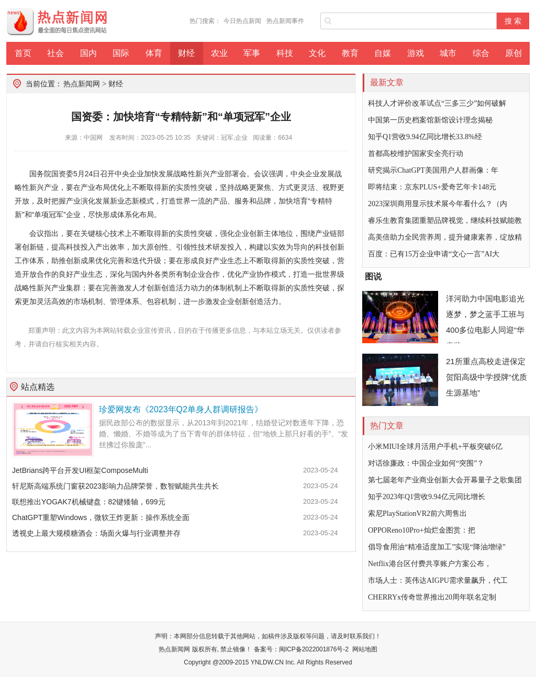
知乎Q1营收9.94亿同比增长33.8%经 (425, 137)
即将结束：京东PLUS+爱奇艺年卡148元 (432, 187)
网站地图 (364, 649)
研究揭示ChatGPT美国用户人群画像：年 (433, 170)
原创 (513, 53)
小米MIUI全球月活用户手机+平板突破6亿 (435, 446)
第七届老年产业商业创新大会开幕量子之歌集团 (445, 480)
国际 (121, 53)
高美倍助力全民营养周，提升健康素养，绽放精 (445, 237)
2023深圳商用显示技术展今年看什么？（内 (437, 204)
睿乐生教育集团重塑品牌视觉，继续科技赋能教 (445, 220)
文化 (317, 53)
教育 (350, 53)
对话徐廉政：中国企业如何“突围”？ (426, 463)
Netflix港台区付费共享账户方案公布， (430, 564)
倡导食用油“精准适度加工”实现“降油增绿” (437, 547)
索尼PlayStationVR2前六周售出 (417, 513)
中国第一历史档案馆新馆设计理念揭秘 (430, 120)
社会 (55, 53)
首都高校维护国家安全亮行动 (415, 153)
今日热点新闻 (242, 21)
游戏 (415, 53)
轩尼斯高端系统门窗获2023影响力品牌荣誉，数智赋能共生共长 (115, 486)
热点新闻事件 (285, 21)
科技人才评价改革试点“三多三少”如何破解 (437, 103)
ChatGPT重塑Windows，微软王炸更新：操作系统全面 (100, 517)
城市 (448, 53)
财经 (186, 53)
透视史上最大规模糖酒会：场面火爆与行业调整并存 (96, 533)
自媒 (382, 53)
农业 (219, 53)
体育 (154, 53)
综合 (481, 53)
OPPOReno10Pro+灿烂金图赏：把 (421, 530)
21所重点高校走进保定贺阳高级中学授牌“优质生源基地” (486, 377)
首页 (23, 53)
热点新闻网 (81, 84)
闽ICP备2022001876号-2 (314, 649)
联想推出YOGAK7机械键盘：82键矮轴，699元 (88, 502)
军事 (251, 53)
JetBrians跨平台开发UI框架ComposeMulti (80, 470)
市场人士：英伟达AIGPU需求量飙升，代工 (438, 580)
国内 (88, 53)
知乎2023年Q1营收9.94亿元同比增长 (426, 497)
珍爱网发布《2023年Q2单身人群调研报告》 (181, 409)
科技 (284, 53)
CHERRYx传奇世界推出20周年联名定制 (432, 597)
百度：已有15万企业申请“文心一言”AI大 (433, 254)
